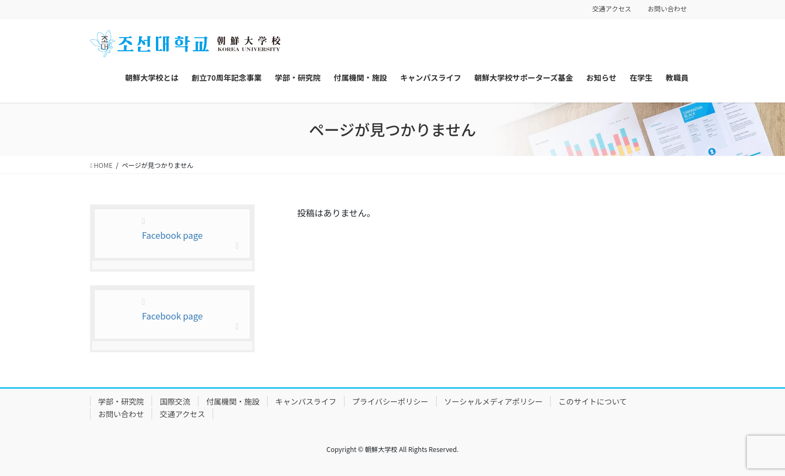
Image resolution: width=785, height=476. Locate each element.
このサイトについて (592, 401)
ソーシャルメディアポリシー (493, 401)
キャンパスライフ (305, 401)
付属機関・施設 (232, 401)
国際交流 (175, 401)
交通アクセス (612, 8)
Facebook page (172, 235)
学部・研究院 (121, 401)
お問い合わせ (667, 8)
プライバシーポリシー (390, 401)
